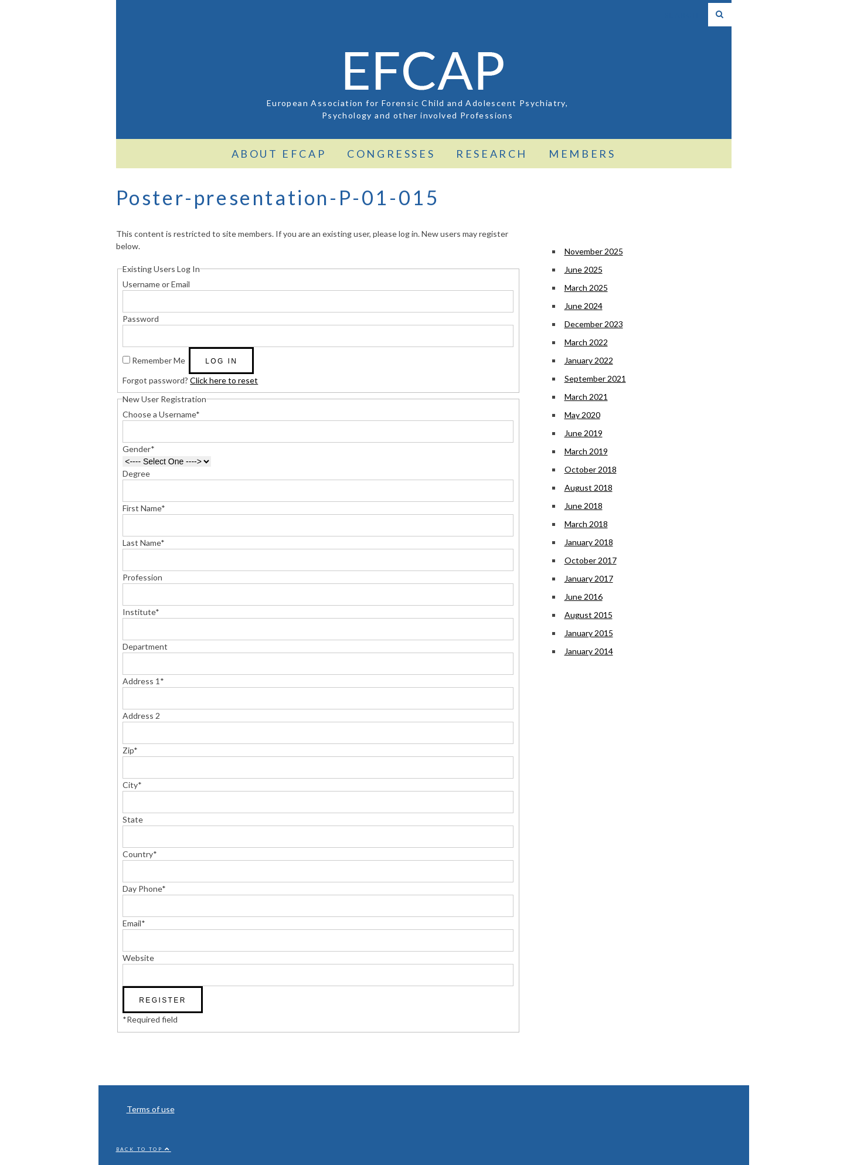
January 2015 (588, 633)
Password (141, 319)
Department (145, 646)
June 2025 (583, 269)
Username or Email (156, 284)
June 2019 (583, 433)
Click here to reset (224, 380)
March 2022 (586, 342)
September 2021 (595, 378)
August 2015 (588, 615)
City (132, 785)
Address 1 (143, 681)
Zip (130, 750)
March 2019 (586, 451)
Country (140, 854)
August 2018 (588, 488)
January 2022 (588, 360)
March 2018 (586, 524)
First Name (144, 508)
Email (134, 923)
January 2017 (588, 578)
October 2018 (590, 469)
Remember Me (158, 360)
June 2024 (583, 306)
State (133, 819)
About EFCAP (279, 153)
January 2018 (588, 542)
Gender (139, 449)
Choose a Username (161, 414)
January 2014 (588, 651)
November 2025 (593, 251)
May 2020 (582, 415)
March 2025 (586, 288)
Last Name (144, 543)
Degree (136, 473)
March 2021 (586, 397)
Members (582, 153)
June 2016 (583, 597)
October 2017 (590, 560)
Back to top (143, 1149)
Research (492, 153)
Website (138, 958)
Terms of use (151, 1109)
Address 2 (141, 716)
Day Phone (144, 889)
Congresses (391, 153)
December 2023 (593, 324)
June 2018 (583, 506)
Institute (141, 612)
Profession (142, 577)
